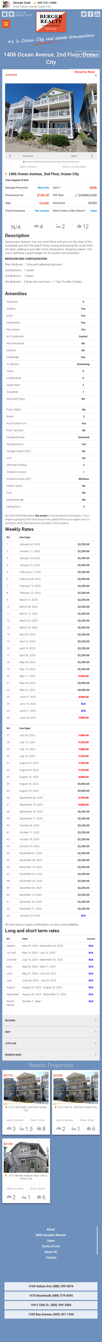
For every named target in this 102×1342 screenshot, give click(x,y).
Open (94, 210)
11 (42, 162)
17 (54, 162)
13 (46, 162)
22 (63, 162)
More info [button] (43, 187)
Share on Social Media (74, 166)
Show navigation (6, 24)
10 (40, 162)
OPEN (92, 203)
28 (74, 162)
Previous (28, 155)
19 (57, 162)
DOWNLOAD (86, 195)
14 (48, 162)
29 (76, 162)
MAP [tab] (51, 1031)
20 (59, 162)
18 (55, 162)
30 (78, 162)
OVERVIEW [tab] (51, 74)
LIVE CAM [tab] (51, 1043)
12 (44, 162)
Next (74, 155)
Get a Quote (42, 210)
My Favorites (88, 54)
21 (61, 162)
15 (50, 162)
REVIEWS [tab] (51, 1020)
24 (67, 162)
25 (69, 162)
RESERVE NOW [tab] (51, 1054)
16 (52, 162)
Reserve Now (85, 72)
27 (72, 162)
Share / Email (37, 1120)
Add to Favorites (28, 166)
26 (70, 162)
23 (65, 162)
